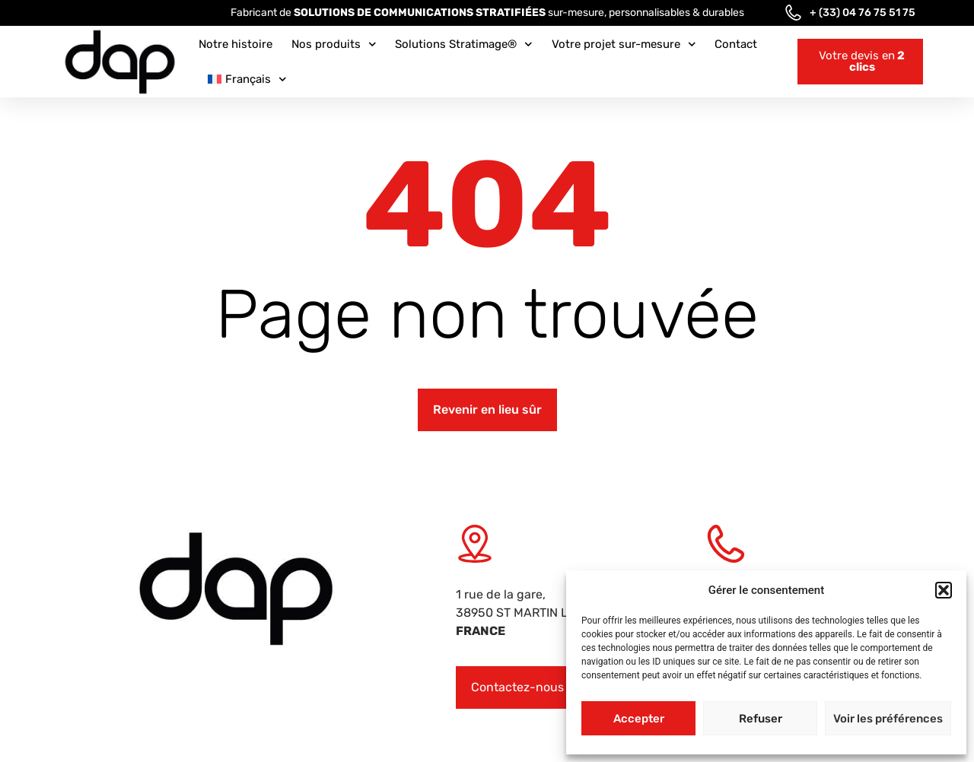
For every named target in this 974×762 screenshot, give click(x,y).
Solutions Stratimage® (464, 44)
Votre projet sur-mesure (624, 44)
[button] (943, 590)
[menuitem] (247, 79)
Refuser (760, 718)
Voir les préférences (888, 718)
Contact (736, 44)
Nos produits (334, 44)
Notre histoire (235, 44)
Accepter (638, 718)
